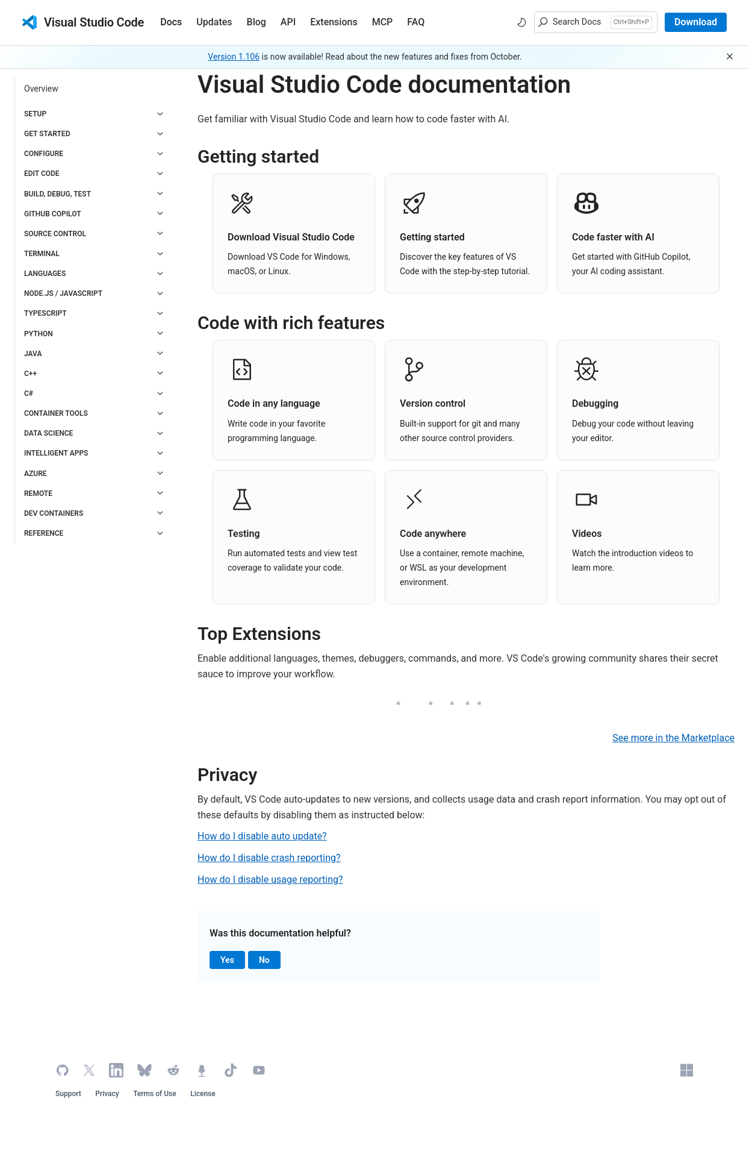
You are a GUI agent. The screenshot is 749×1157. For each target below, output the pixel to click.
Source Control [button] (55, 234)
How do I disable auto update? (262, 836)
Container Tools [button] (56, 413)
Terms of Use (154, 1094)
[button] (595, 22)
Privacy (107, 1094)
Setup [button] (35, 114)
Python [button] (38, 334)
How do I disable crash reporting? (269, 858)
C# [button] (28, 393)
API (288, 22)
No (270, 961)
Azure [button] (35, 473)
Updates (214, 22)
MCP (382, 22)
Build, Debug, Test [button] (57, 194)
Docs (171, 22)
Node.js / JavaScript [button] (63, 293)
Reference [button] (43, 533)
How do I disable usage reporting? (270, 879)
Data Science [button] (48, 433)
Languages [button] (45, 273)
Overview (41, 88)
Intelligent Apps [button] (56, 453)
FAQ (415, 22)
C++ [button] (30, 373)
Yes (232, 961)
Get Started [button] (47, 134)
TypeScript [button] (45, 313)
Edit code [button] (42, 173)
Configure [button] (43, 153)
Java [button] (33, 354)
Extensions (333, 22)
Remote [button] (38, 493)
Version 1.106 (234, 56)
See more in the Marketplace (673, 738)
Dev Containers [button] (53, 513)
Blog (256, 22)
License (203, 1094)
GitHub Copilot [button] (52, 214)
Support (68, 1094)
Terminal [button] (42, 253)
